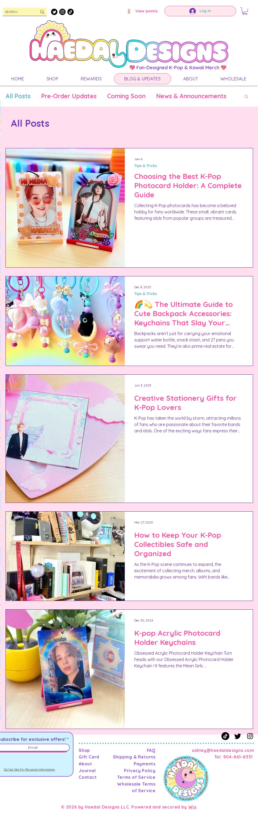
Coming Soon (126, 96)
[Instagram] (62, 12)
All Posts (18, 96)
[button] (244, 11)
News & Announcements (191, 96)
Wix (192, 807)
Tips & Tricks (145, 166)
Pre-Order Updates (69, 96)
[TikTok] (70, 12)
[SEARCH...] (17, 12)
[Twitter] (54, 12)
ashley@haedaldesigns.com (223, 750)
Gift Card (89, 757)
